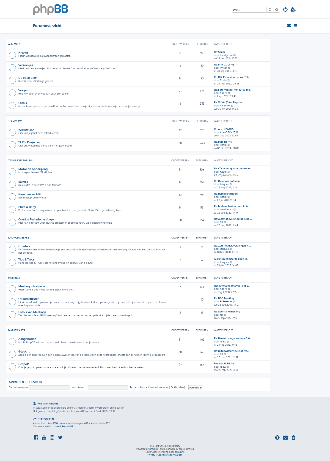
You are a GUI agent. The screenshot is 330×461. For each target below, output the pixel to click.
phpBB (152, 448)
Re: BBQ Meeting (224, 298)
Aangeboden (27, 339)
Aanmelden (16, 381)
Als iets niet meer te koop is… (231, 258)
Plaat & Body (27, 207)
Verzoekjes (25, 65)
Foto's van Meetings (32, 312)
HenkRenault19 (64, 426)
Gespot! (23, 364)
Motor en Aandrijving (33, 169)
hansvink (225, 105)
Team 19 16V (15, 121)
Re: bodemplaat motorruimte (231, 206)
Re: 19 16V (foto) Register (228, 102)
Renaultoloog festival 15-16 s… (232, 285)
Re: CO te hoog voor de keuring (232, 168)
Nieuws (23, 52)
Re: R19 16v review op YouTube (232, 77)
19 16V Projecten (29, 142)
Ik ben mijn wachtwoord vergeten (149, 387)
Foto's (22, 103)
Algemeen (14, 44)
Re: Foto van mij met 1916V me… (233, 89)
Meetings (14, 277)
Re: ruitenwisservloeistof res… (232, 351)
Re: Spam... (220, 52)
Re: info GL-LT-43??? (226, 64)
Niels (223, 341)
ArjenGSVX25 (227, 132)
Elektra (23, 181)
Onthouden (179, 387)
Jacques (224, 184)
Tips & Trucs (26, 259)
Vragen (23, 90)
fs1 (221, 222)
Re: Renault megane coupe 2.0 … (233, 338)
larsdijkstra (226, 55)
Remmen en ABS (29, 194)
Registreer (35, 381)
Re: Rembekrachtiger (226, 193)
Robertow (226, 301)
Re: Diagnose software (227, 181)
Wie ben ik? (26, 129)
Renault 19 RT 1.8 (224, 363)
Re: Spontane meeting (227, 311)
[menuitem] (285, 10)
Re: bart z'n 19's (223, 141)
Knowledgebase (18, 237)
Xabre (223, 93)
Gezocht (24, 351)
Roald (223, 80)
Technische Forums (20, 160)
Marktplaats (16, 330)
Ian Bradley (174, 446)
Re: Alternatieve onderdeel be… (233, 218)
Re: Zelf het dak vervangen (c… (232, 245)
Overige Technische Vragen (36, 219)
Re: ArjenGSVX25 (224, 129)
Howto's (24, 246)
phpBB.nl (179, 451)
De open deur (27, 77)
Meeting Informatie (31, 286)
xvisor (223, 67)
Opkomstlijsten (28, 299)
